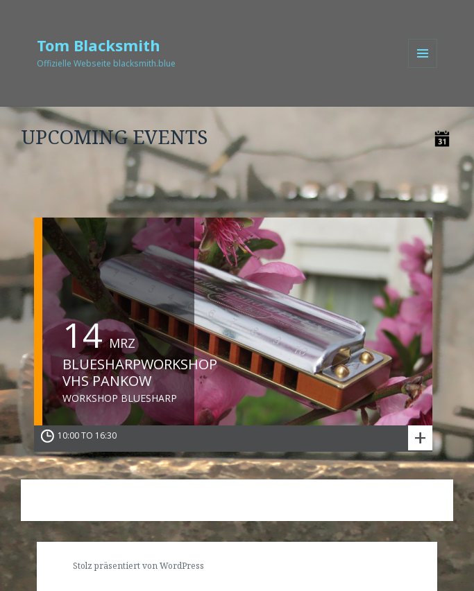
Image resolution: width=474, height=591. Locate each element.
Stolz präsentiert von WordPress (138, 566)
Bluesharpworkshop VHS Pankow (139, 372)
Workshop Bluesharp (119, 398)
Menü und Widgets (423, 67)
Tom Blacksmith (98, 45)
